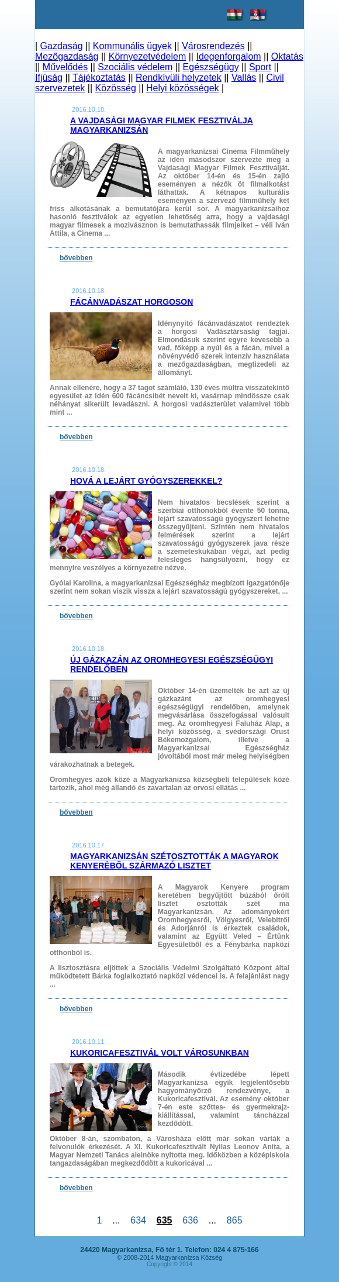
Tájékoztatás (99, 77)
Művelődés (65, 67)
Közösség (115, 88)
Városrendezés (213, 46)
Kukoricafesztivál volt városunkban (159, 1052)
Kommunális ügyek (132, 46)
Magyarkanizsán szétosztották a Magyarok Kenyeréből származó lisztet (174, 861)
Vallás (243, 77)
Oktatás (287, 56)
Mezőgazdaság (67, 56)
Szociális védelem (135, 67)
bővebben (76, 258)
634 (138, 1220)
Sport (260, 67)
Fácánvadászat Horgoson (131, 301)
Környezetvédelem (147, 56)
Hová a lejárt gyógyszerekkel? (146, 480)
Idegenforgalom (228, 56)
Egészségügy (211, 67)
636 (190, 1220)
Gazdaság (61, 46)
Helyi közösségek (182, 88)
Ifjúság (49, 77)
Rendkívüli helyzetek (179, 77)
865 (234, 1220)
